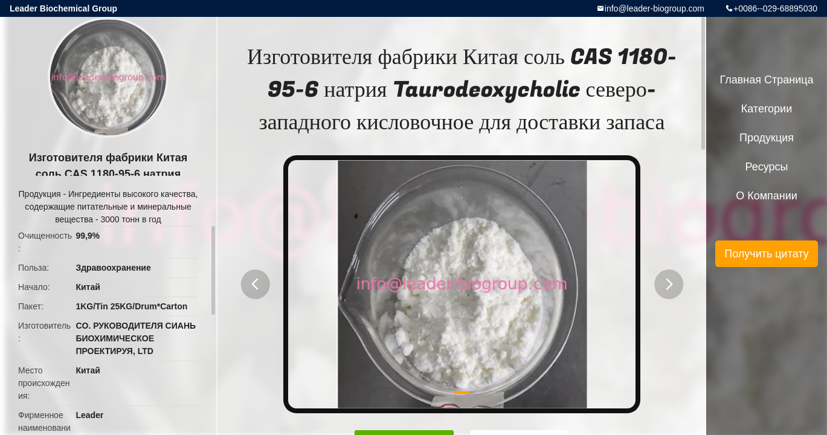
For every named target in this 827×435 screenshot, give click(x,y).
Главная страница (766, 80)
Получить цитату (766, 254)
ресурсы (766, 167)
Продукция (40, 194)
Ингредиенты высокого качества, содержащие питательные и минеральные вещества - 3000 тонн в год (111, 206)
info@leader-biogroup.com (654, 8)
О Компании (766, 196)
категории (766, 109)
